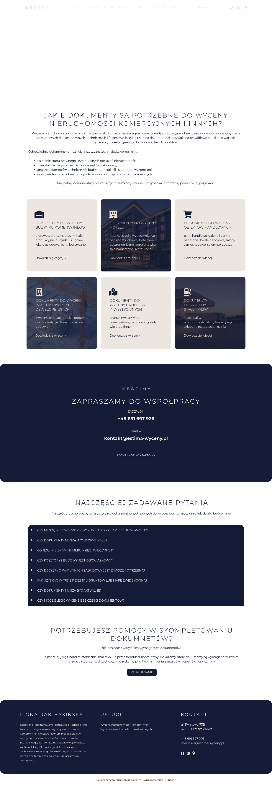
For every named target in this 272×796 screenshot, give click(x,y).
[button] (136, 530)
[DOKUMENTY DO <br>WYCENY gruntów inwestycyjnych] (113, 292)
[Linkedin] (188, 753)
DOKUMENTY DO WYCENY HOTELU (133, 225)
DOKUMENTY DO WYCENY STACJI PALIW (196, 305)
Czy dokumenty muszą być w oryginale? (72, 540)
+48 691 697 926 (192, 738)
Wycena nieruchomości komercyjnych (124, 724)
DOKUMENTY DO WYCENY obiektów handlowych (207, 225)
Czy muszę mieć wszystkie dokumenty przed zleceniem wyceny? (93, 530)
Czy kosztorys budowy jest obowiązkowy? (75, 560)
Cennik (137, 7)
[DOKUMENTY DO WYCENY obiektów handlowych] (187, 214)
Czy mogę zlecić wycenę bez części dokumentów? (80, 600)
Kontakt (203, 7)
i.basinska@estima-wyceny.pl (202, 743)
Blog (189, 7)
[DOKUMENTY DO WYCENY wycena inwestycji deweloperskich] (39, 292)
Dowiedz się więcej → (50, 258)
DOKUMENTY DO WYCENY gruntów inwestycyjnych (127, 305)
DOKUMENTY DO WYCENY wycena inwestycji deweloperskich (58, 305)
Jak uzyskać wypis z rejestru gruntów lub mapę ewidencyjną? (92, 580)
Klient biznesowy (116, 7)
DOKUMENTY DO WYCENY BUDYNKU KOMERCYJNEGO (60, 225)
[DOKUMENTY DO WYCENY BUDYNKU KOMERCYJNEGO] (39, 214)
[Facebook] (182, 753)
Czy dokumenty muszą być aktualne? (69, 590)
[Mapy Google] (193, 753)
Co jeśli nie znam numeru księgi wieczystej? (75, 550)
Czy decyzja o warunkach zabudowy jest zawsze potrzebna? (91, 570)
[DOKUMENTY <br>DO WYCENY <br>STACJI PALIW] (187, 292)
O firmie (175, 7)
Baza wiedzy (156, 7)
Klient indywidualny (85, 7)
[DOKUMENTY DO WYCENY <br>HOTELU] (113, 214)
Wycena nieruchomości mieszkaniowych (126, 729)
